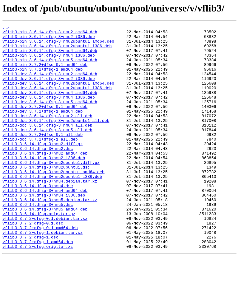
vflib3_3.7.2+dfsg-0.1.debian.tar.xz (44, 257)
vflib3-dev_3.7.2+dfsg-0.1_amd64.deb (44, 123)
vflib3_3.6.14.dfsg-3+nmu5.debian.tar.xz (49, 235)
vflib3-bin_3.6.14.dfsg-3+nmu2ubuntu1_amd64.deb (58, 45)
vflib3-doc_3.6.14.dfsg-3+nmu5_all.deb (47, 151)
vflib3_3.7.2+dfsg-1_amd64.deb (37, 285)
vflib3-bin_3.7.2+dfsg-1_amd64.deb (42, 78)
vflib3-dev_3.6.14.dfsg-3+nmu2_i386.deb (48, 89)
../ (6, 28)
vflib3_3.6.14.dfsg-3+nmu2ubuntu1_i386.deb (52, 207)
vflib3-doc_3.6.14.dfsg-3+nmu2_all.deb (47, 134)
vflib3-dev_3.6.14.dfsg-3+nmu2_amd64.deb (49, 84)
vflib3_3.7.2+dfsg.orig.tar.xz (37, 291)
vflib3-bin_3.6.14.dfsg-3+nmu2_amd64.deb (49, 33)
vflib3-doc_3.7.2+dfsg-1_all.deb (40, 162)
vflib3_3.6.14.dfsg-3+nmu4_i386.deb (43, 229)
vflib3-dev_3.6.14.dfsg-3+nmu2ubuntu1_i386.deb (57, 101)
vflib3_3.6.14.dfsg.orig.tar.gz (38, 252)
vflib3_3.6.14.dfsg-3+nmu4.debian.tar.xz (49, 212)
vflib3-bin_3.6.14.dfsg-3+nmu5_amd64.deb (49, 67)
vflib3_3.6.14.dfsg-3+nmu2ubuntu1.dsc (46, 196)
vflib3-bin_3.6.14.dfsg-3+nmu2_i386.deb (48, 39)
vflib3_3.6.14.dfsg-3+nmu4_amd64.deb (44, 224)
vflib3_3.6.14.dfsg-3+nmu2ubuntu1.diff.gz (51, 190)
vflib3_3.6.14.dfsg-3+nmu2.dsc (37, 173)
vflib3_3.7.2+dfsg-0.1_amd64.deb (40, 268)
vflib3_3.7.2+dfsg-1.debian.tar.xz (42, 274)
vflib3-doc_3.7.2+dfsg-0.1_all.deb (42, 157)
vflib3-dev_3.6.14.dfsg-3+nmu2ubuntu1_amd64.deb (58, 95)
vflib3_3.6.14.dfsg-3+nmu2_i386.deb (43, 185)
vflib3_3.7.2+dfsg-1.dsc (30, 280)
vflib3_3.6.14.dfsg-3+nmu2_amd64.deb (44, 179)
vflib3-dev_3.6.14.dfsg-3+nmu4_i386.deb (48, 112)
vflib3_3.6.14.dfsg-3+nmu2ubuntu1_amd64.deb (53, 201)
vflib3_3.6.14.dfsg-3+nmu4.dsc (37, 218)
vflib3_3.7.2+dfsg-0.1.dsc (32, 263)
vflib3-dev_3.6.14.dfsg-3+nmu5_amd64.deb (49, 117)
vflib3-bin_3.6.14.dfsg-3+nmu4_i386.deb (48, 61)
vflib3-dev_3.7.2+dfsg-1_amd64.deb (42, 129)
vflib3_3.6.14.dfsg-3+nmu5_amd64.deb (44, 246)
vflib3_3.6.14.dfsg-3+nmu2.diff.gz (42, 168)
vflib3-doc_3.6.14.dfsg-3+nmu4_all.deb (47, 145)
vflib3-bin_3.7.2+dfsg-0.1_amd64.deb (44, 73)
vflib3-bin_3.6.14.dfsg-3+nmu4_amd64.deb (49, 56)
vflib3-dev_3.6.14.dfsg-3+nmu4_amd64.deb (49, 106)
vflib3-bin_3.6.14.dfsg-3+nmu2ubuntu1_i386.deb (57, 50)
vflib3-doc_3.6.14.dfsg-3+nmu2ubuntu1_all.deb (55, 140)
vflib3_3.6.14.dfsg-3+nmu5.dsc (37, 240)
